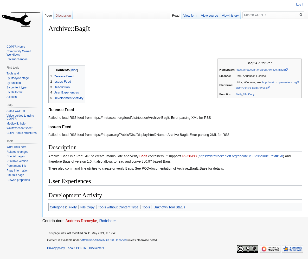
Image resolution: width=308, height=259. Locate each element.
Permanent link (16, 165)
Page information (17, 170)
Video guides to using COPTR (20, 117)
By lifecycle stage (17, 78)
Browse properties (18, 180)
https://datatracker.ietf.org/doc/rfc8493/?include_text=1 (239, 156)
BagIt (143, 156)
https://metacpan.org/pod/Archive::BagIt (260, 69)
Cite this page (15, 175)
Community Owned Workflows (18, 53)
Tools (146, 207)
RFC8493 (189, 156)
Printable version (17, 161)
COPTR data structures (21, 133)
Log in (300, 4)
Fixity (239, 94)
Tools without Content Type (118, 207)
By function (13, 83)
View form (190, 15)
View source (209, 15)
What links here (16, 147)
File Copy (249, 94)
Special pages (15, 156)
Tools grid (12, 73)
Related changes (17, 151)
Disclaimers (96, 248)
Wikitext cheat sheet (19, 128)
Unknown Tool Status (169, 207)
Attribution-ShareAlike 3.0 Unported (104, 240)
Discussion (63, 15)
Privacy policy (56, 248)
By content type (16, 87)
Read (176, 15)
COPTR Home (15, 46)
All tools (11, 97)
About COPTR (15, 111)
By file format (14, 92)
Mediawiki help (16, 123)
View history (230, 15)
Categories (58, 207)
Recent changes (16, 59)
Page (48, 15)
